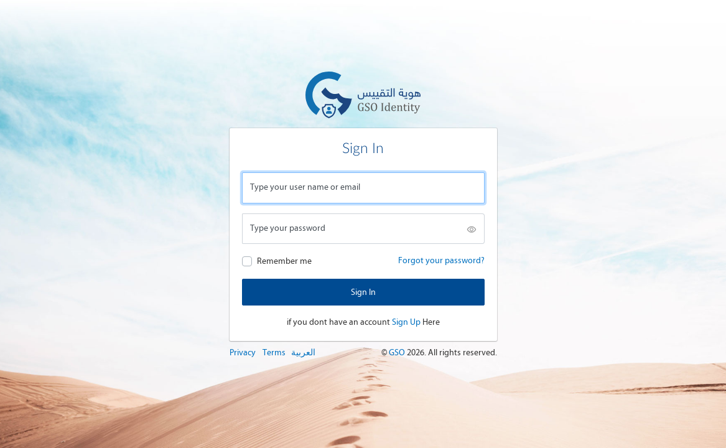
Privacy (243, 352)
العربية (303, 352)
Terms (274, 352)
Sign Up (406, 322)
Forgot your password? (441, 260)
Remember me (284, 261)
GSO (398, 352)
